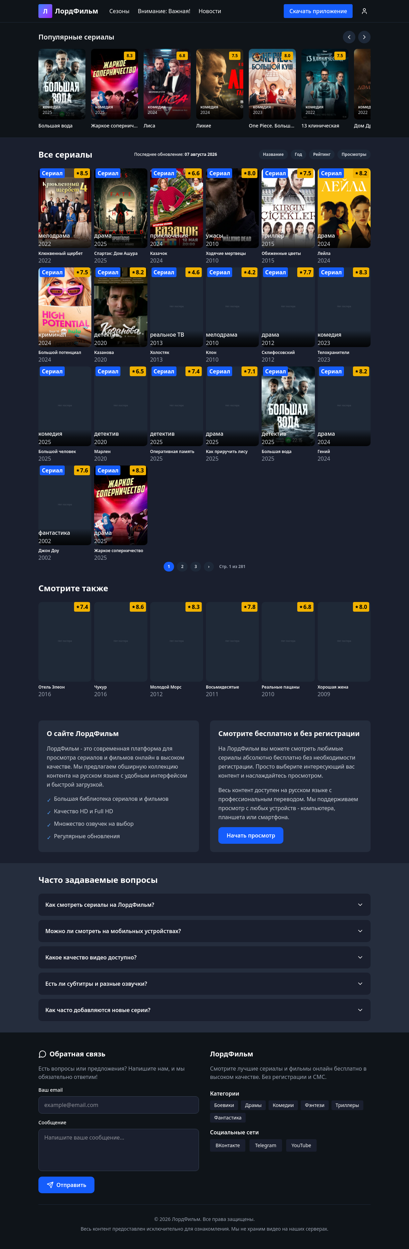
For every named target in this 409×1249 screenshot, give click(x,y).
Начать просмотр (251, 835)
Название (273, 154)
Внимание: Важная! (164, 11)
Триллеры (347, 1105)
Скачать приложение (318, 11)
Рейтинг (321, 154)
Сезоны (119, 11)
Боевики (224, 1105)
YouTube (301, 1145)
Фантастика (228, 1117)
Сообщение (52, 1122)
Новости (210, 11)
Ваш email (50, 1090)
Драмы (253, 1105)
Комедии (283, 1105)
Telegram (265, 1145)
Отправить (66, 1185)
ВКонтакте (228, 1145)
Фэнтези (315, 1105)
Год (298, 154)
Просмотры (354, 154)
